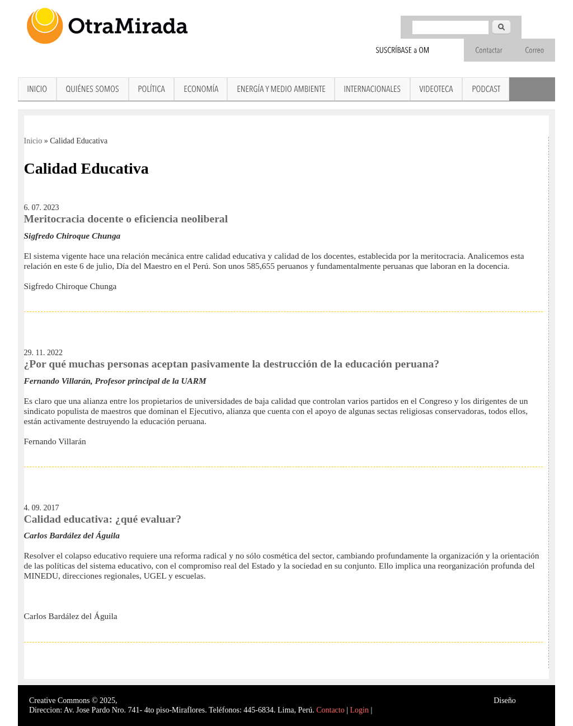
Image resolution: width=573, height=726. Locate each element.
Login (359, 710)
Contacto (330, 710)
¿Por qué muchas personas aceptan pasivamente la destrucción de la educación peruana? (232, 364)
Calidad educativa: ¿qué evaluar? (102, 519)
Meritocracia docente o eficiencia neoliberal (126, 219)
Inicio (33, 141)
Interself (531, 700)
